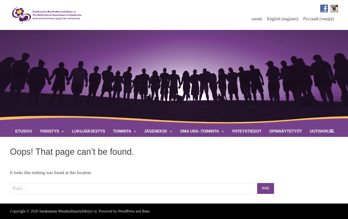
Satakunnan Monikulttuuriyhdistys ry (68, 211)
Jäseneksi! (155, 131)
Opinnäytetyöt (285, 131)
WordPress (126, 211)
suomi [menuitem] (257, 18)
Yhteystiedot (246, 131)
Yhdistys (49, 131)
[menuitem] (257, 18)
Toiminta (122, 131)
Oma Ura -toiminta (199, 131)
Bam (145, 211)
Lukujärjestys (88, 131)
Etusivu (23, 131)
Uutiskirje (321, 131)
